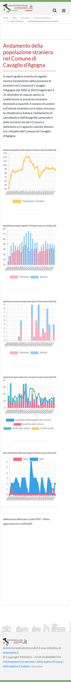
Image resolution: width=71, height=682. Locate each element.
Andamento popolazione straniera (43, 21)
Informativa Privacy (49, 661)
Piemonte (25, 18)
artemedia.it (11, 652)
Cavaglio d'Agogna (15, 21)
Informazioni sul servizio (18, 661)
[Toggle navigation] (54, 11)
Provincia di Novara (42, 18)
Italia (14, 18)
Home (6, 18)
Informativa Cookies (16, 666)
